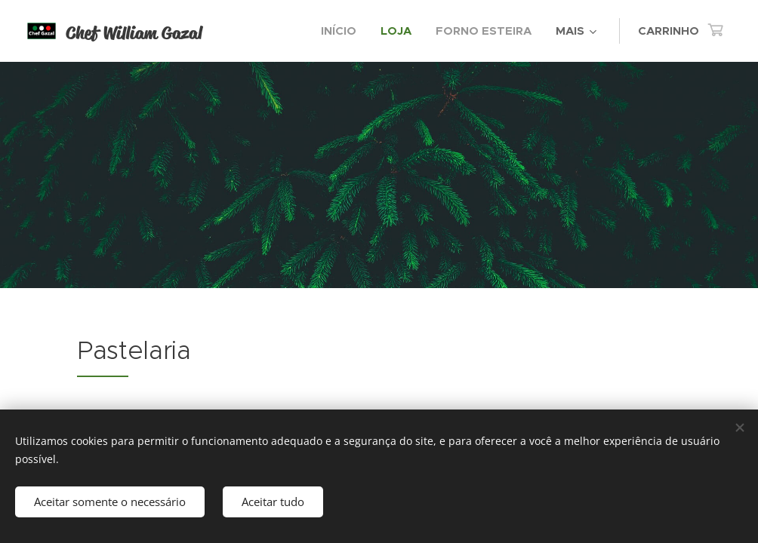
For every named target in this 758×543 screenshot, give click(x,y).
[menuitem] (342, 31)
